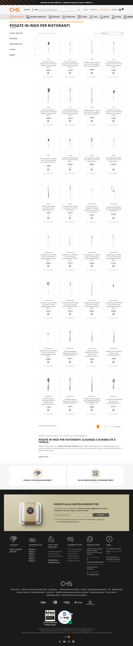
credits (66, 637)
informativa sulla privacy (70, 522)
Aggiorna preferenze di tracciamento (74, 595)
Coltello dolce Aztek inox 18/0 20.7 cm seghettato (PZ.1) (48, 208)
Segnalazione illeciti (53, 595)
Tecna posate (92, 204)
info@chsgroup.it (94, 574)
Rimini (32, 556)
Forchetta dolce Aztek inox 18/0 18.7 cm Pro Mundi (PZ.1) (114, 159)
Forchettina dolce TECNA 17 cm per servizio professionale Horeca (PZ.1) (92, 209)
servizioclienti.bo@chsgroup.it (95, 562)
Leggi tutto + (44, 457)
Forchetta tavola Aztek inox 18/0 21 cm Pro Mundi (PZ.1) (70, 208)
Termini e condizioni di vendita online (34, 589)
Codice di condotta (23, 592)
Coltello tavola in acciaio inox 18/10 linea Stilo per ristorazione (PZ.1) (91, 112)
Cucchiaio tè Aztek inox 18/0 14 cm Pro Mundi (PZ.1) (70, 159)
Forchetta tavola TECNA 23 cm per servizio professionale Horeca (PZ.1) (70, 305)
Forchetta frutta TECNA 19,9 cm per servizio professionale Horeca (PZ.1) (48, 257)
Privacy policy (15, 589)
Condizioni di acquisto (97, 592)
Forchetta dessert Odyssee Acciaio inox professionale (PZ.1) (70, 353)
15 (110, 426)
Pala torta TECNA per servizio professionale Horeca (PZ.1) (113, 209)
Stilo (48, 59)
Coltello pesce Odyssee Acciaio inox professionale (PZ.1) (114, 353)
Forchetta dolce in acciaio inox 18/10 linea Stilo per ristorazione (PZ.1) (113, 64)
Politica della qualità (38, 592)
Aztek (70, 155)
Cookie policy (53, 589)
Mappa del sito (117, 589)
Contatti (83, 589)
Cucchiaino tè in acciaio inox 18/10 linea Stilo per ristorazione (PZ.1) (48, 160)
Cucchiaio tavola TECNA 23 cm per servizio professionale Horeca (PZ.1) (48, 305)
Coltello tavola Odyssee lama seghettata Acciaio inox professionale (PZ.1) (92, 401)
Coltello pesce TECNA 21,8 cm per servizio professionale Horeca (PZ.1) (113, 257)
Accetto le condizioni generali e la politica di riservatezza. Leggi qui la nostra (80, 520)
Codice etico (50, 592)
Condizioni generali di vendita (69, 589)
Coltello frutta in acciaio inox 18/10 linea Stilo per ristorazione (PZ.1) (92, 64)
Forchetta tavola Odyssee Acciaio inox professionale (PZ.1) (70, 401)
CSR (109, 589)
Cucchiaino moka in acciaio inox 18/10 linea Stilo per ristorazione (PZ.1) (113, 112)
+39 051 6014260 (94, 557)
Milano (32, 554)
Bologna (33, 549)
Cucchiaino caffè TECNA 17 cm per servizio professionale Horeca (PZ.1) (113, 305)
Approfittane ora (100, 2)
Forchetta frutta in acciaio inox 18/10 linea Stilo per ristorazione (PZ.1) (70, 64)
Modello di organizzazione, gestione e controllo (72, 592)
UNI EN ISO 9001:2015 (50, 622)
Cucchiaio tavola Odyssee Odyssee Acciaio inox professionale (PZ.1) (48, 401)
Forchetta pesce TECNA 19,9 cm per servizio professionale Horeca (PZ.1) (92, 257)
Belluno (32, 558)
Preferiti (94, 10)
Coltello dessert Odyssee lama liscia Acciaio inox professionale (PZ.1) (92, 353)
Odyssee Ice (70, 348)
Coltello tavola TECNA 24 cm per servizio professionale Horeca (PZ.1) (91, 305)
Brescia (32, 551)
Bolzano (32, 561)
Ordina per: (97, 33)
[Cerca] (58, 9)
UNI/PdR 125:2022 (50, 625)
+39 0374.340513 (94, 572)
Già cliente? (104, 10)
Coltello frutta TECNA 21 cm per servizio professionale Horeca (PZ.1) (70, 257)
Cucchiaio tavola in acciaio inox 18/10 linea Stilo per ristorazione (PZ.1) (48, 112)
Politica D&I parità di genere (97, 589)
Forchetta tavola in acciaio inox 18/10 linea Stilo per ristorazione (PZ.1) (70, 112)
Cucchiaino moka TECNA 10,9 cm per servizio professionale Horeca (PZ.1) (48, 353)
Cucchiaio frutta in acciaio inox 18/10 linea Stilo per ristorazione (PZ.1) (48, 64)
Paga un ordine (111, 592)
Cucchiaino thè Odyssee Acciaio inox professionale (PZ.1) (113, 401)
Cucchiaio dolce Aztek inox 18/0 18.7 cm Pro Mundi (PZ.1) (92, 159)
